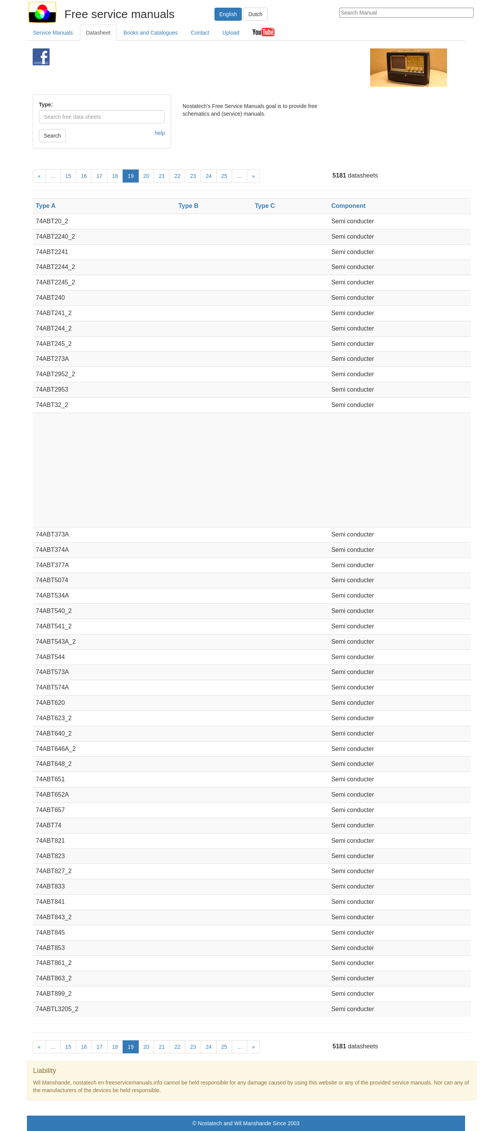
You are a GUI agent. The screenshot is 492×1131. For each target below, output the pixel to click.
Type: (46, 104)
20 (146, 176)
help (160, 133)
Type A (46, 206)
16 (84, 176)
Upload (230, 33)
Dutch (255, 14)
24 (209, 176)
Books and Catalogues (150, 33)
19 (131, 176)
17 (99, 176)
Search (52, 136)
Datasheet (98, 33)
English (228, 14)
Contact (200, 33)
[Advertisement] (233, 67)
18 (115, 176)
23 (193, 176)
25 (224, 176)
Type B (188, 206)
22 (178, 176)
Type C (265, 206)
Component (348, 206)
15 (68, 176)
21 (162, 176)
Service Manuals (53, 33)
